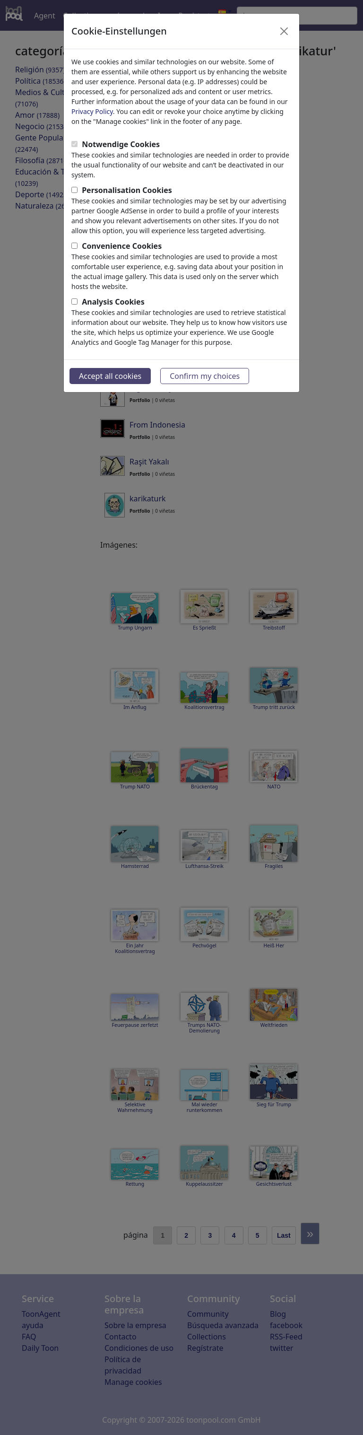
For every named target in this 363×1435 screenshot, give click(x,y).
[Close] (284, 31)
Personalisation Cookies (127, 190)
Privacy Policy (92, 111)
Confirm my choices (205, 376)
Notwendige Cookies (121, 144)
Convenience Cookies (122, 246)
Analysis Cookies (113, 302)
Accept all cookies (110, 376)
